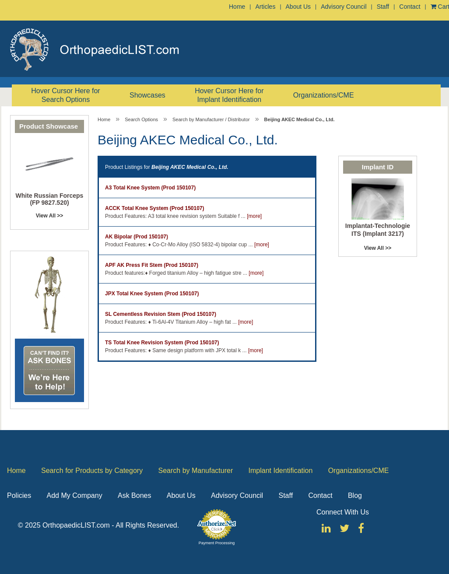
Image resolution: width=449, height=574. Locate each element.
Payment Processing (217, 543)
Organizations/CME (323, 95)
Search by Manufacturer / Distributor (211, 119)
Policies (19, 495)
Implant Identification (281, 470)
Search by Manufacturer (195, 470)
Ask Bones (134, 495)
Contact (409, 6)
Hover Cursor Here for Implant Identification (229, 95)
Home (237, 6)
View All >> (49, 216)
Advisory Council (343, 6)
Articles (265, 6)
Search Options (141, 119)
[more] (254, 216)
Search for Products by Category (92, 470)
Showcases (147, 95)
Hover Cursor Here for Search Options (65, 95)
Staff (383, 6)
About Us (298, 6)
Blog (355, 495)
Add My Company (74, 495)
